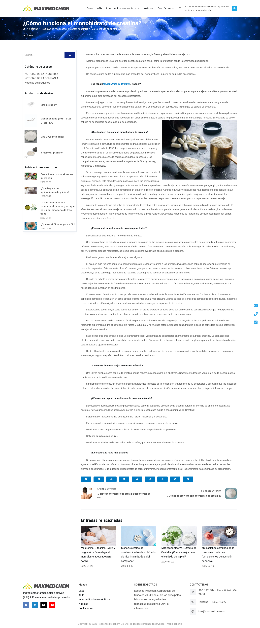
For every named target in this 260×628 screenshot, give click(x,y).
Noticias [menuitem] (148, 8)
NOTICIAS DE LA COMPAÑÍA (41, 78)
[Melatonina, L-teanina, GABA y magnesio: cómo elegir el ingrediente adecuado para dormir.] (98, 536)
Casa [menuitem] (90, 8)
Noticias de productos (37, 82)
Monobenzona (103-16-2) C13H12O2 (55, 120)
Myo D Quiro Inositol (52, 136)
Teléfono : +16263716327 (212, 601)
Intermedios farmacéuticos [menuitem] (122, 8)
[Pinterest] (111, 479)
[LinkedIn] (124, 479)
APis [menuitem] (99, 8)
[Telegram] (150, 479)
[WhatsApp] (175, 479)
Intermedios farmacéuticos (94, 599)
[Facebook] (86, 479)
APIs (81, 595)
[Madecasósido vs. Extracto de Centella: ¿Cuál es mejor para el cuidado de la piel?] (179, 536)
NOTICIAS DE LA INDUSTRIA (41, 73)
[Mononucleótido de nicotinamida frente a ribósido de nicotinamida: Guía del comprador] (138, 536)
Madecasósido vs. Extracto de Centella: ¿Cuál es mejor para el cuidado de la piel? (178, 552)
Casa (81, 590)
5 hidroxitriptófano (51, 152)
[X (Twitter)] (99, 479)
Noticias (83, 603)
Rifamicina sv (48, 104)
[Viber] (162, 479)
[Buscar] (70, 55)
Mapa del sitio (174, 623)
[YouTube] (52, 605)
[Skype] (234, 8)
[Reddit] (137, 479)
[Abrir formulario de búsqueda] (180, 8)
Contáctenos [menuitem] (166, 8)
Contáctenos (86, 608)
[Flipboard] (188, 479)
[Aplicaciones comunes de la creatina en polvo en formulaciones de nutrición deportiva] (219, 536)
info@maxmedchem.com (212, 611)
